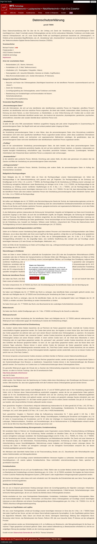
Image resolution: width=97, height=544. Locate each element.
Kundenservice (30, 13)
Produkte (21, 13)
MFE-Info (13, 13)
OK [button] (43, 278)
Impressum (7, 57)
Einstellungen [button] (34, 278)
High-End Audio (6, 1)
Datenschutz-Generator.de (23, 532)
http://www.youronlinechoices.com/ (15, 378)
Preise (40, 13)
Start (5, 13)
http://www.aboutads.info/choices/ (15, 373)
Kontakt (63, 13)
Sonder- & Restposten (51, 13)
